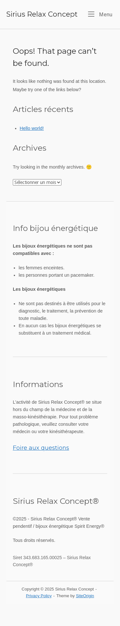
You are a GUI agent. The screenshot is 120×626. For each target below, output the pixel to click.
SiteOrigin (85, 595)
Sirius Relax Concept (41, 14)
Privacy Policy (39, 595)
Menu (100, 14)
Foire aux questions (41, 447)
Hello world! (32, 128)
